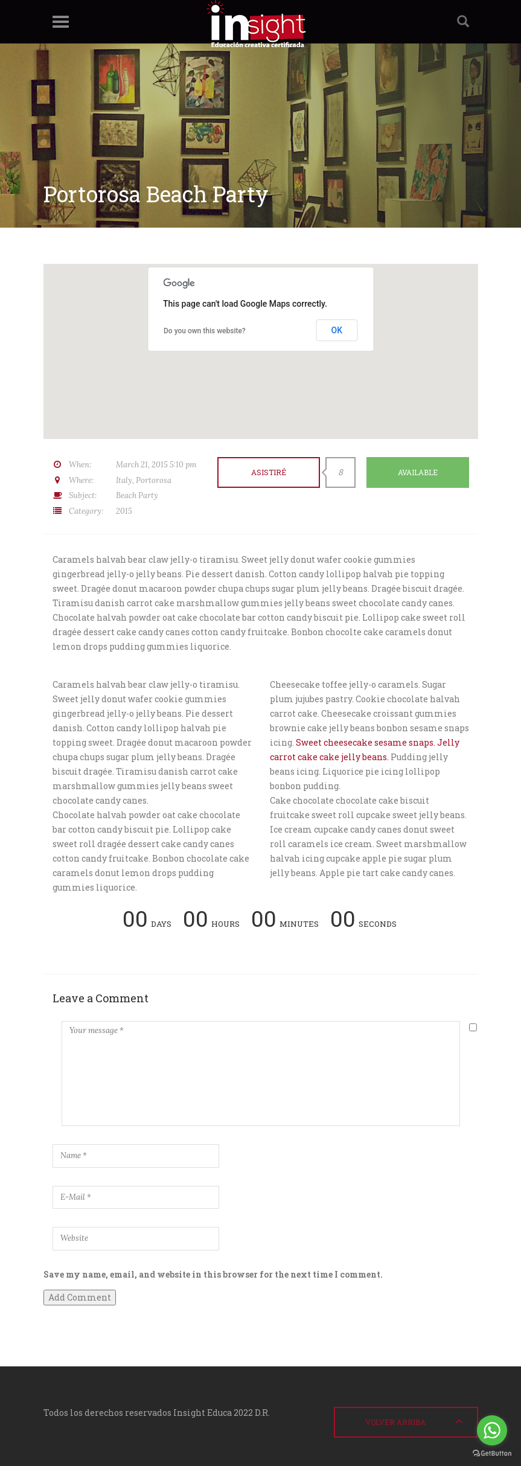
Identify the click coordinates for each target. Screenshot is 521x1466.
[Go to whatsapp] (492, 1430)
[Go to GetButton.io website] (492, 1454)
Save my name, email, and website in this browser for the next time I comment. (213, 1274)
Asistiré (268, 472)
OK (337, 330)
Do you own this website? (205, 331)
